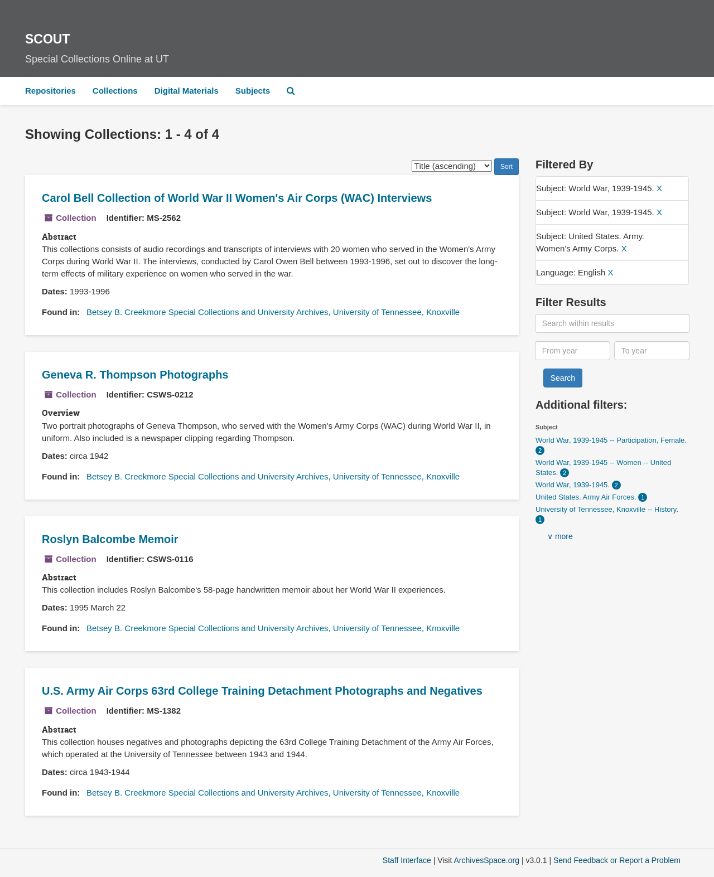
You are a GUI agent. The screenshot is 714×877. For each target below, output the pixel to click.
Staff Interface (407, 860)
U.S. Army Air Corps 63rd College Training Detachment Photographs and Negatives (262, 691)
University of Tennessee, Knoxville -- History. (607, 509)
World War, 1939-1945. (574, 485)
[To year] (652, 350)
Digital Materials (187, 90)
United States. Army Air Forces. (587, 497)
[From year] (573, 350)
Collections (115, 90)
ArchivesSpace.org (486, 860)
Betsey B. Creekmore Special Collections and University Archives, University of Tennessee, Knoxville (273, 312)
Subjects (253, 90)
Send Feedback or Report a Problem (617, 860)
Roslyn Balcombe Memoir (110, 539)
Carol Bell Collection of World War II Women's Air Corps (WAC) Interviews (237, 198)
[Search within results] (612, 323)
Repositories (50, 90)
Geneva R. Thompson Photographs (135, 375)
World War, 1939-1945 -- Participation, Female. (611, 440)
